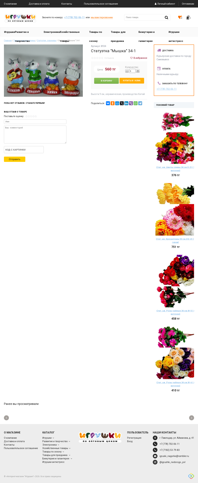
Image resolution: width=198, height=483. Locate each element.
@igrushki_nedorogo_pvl (172, 462)
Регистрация (134, 438)
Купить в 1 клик (131, 80)
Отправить (14, 159)
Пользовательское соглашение (101, 3)
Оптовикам (188, 3)
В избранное (138, 58)
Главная (8, 40)
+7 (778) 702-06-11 (74, 17)
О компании (10, 3)
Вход (130, 441)
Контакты (66, 3)
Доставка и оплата (39, 3)
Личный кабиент (164, 3)
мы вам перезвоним (102, 17)
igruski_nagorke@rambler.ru (174, 456)
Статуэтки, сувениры (46, 40)
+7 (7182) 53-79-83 (170, 450)
